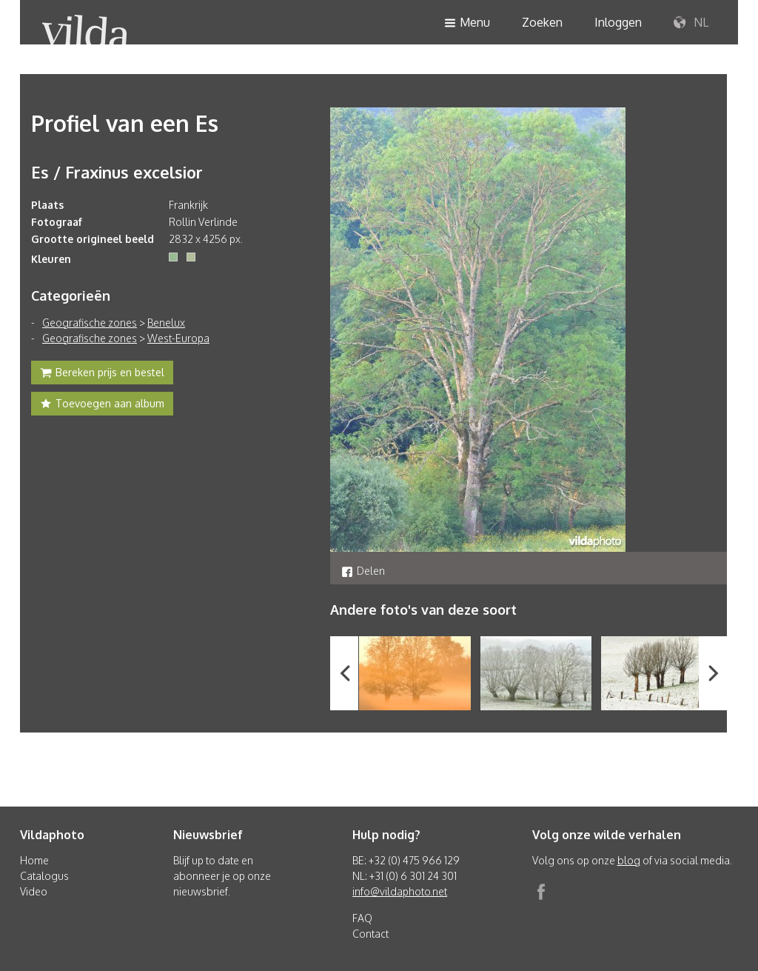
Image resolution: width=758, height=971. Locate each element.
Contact (370, 933)
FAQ (362, 918)
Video (33, 891)
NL (691, 23)
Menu (467, 23)
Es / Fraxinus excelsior (117, 171)
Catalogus (44, 876)
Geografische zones (89, 322)
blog (628, 860)
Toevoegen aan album (102, 405)
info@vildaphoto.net (399, 891)
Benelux (166, 322)
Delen (363, 570)
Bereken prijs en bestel (102, 374)
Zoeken (542, 22)
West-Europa (178, 338)
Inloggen (618, 22)
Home (34, 860)
